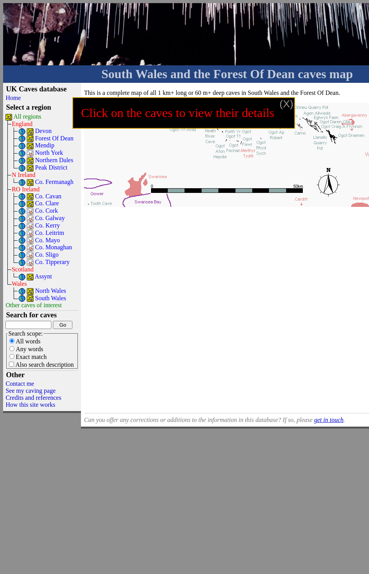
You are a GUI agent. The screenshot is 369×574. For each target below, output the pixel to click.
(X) (286, 104)
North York (49, 152)
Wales (19, 283)
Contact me (19, 383)
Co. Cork (46, 210)
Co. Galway (50, 218)
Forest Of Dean (54, 138)
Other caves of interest (33, 305)
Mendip (44, 145)
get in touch (329, 419)
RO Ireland (26, 189)
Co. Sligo (46, 254)
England (22, 124)
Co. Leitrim (49, 232)
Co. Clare (47, 203)
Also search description (41, 364)
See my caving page (30, 390)
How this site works (30, 404)
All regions (28, 116)
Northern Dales (54, 160)
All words (24, 341)
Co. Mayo (47, 240)
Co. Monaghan (53, 247)
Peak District (51, 167)
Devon (43, 131)
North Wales (50, 290)
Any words (26, 349)
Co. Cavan (48, 196)
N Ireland (23, 175)
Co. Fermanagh (54, 181)
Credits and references (33, 397)
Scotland (22, 269)
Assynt (43, 276)
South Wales (50, 298)
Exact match (28, 357)
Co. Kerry (47, 225)
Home (13, 97)
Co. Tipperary (52, 262)
